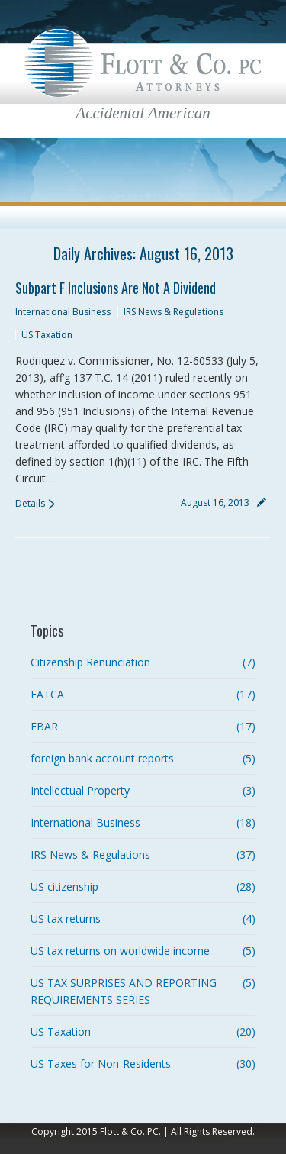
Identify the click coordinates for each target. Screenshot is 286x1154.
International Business (63, 311)
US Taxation (46, 334)
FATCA (47, 694)
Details (30, 503)
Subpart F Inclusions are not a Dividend (115, 288)
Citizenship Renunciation (90, 662)
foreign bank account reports (102, 758)
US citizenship (64, 886)
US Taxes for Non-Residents (101, 1063)
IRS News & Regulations (173, 311)
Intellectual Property (80, 790)
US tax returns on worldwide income (120, 950)
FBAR (44, 726)
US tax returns (66, 918)
